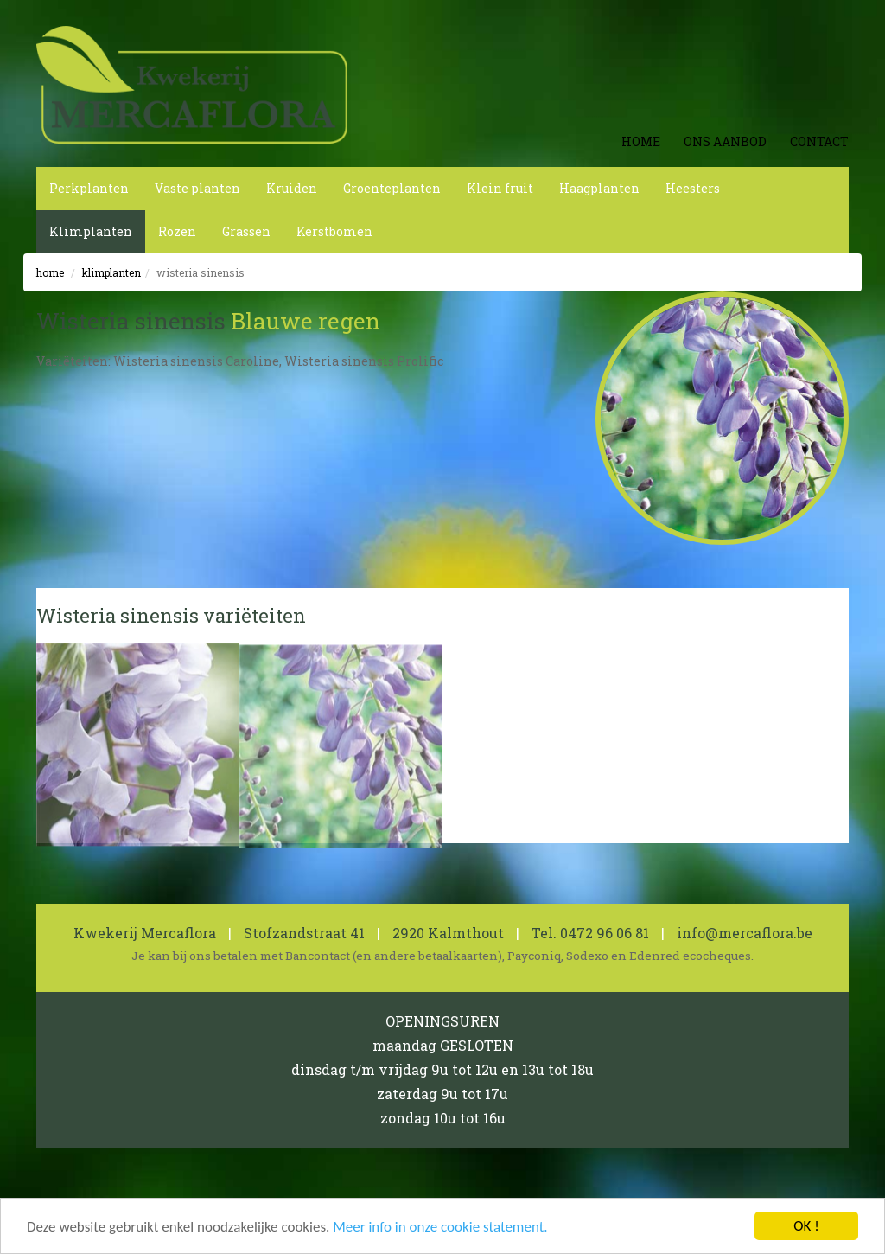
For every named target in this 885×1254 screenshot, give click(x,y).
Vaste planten (197, 188)
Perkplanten (89, 188)
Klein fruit (500, 188)
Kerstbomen (334, 231)
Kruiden (291, 188)
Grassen (246, 231)
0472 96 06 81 (604, 933)
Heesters (692, 188)
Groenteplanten (392, 188)
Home (640, 141)
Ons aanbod (725, 141)
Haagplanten (599, 188)
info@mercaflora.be (744, 933)
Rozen (177, 231)
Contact (819, 141)
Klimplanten (90, 231)
